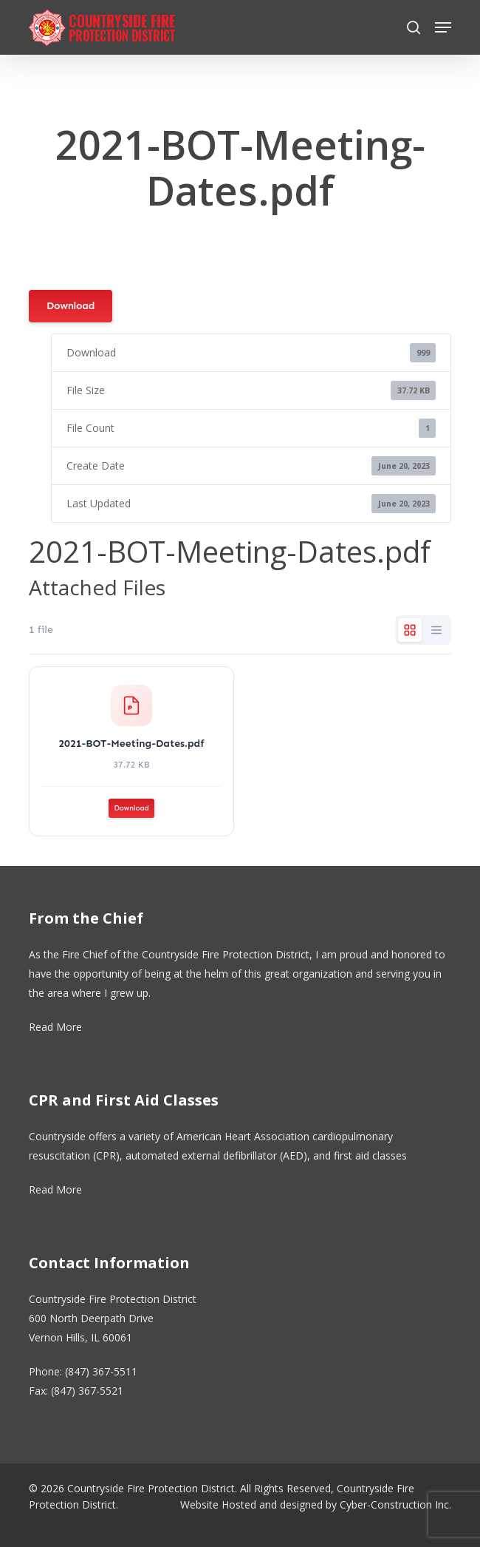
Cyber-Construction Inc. (395, 1504)
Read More (55, 1027)
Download (71, 305)
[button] (443, 27)
